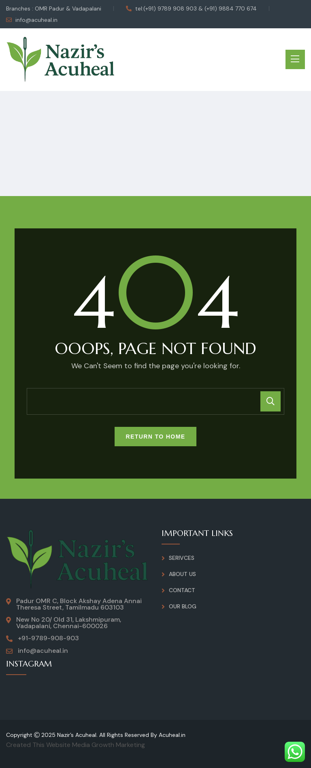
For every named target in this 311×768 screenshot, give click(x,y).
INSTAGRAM (29, 664)
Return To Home (155, 436)
